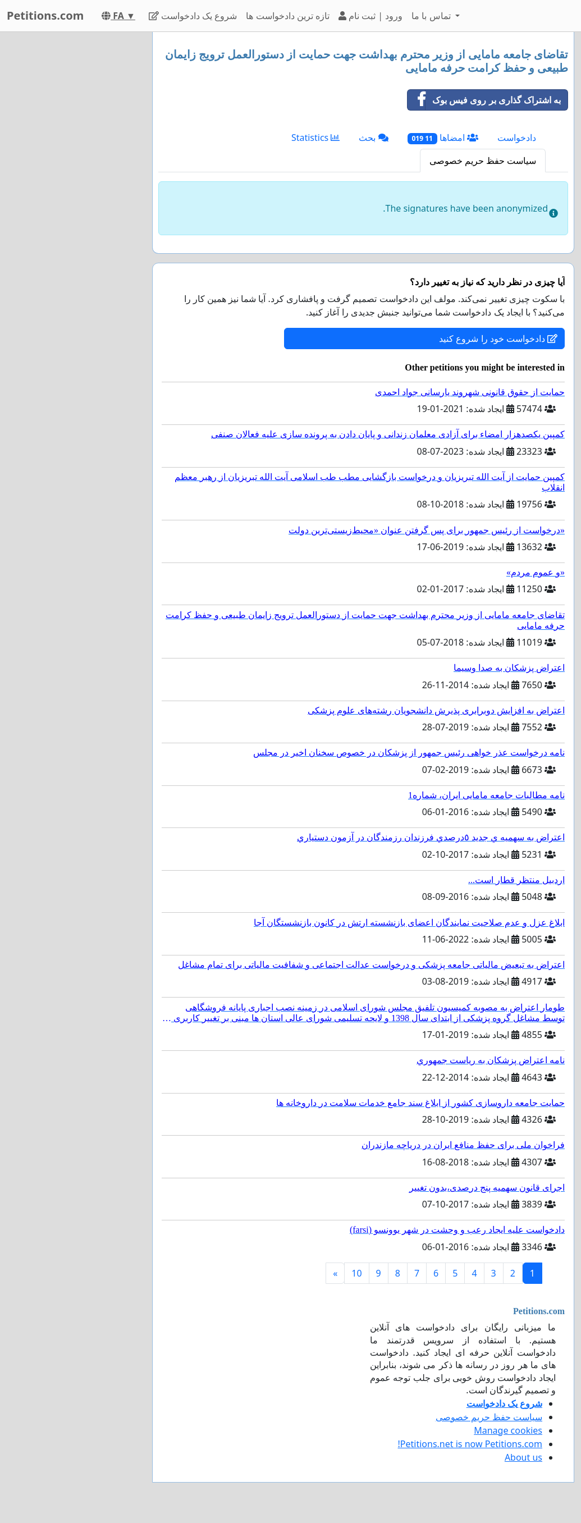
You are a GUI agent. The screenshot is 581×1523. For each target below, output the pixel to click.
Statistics (315, 137)
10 (356, 1273)
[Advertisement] (73, 200)
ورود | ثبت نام (370, 16)
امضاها (443, 137)
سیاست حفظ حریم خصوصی (482, 160)
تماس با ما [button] (432, 16)
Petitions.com (45, 15)
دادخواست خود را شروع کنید (498, 338)
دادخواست (516, 137)
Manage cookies (508, 1430)
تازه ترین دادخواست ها (287, 16)
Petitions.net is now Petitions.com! (470, 1444)
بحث (373, 137)
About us (523, 1457)
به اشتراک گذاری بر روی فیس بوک (484, 100)
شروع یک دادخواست (193, 16)
